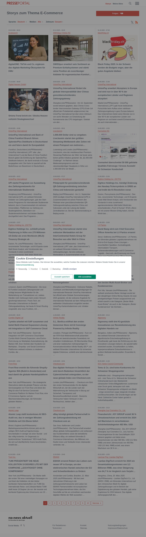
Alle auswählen (84, 277)
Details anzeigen (70, 269)
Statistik (45, 269)
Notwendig (22, 269)
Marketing (56, 269)
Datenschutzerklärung (25, 265)
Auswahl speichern (62, 277)
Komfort (34, 269)
